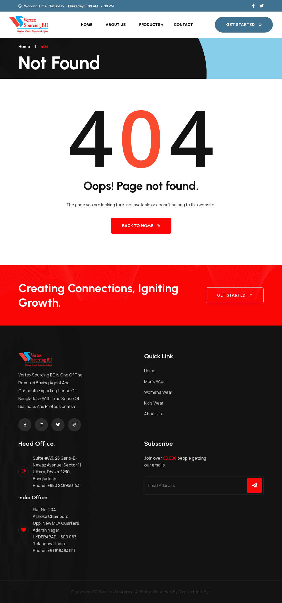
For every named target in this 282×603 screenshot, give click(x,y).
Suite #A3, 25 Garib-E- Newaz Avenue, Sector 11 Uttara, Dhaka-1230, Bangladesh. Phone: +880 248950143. (57, 471)
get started (244, 24)
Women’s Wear (158, 392)
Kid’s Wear (154, 403)
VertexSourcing (117, 592)
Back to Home (141, 225)
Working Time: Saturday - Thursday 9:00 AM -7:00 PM (66, 6)
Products (149, 24)
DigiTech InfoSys (194, 592)
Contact (183, 24)
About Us (116, 24)
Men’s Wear (155, 381)
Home (86, 24)
